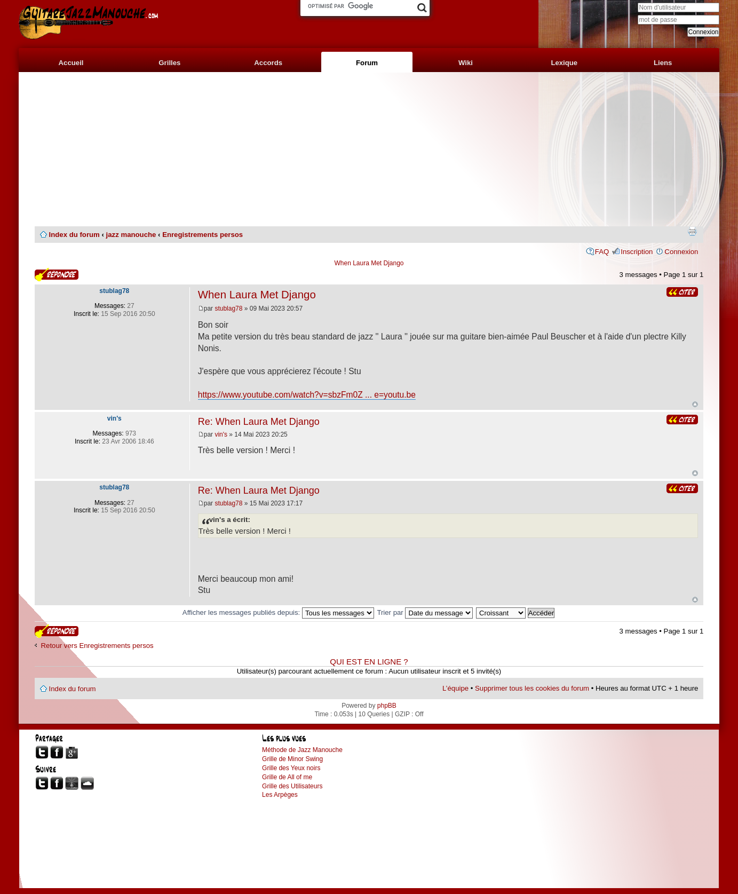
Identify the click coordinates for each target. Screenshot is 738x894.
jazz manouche (131, 235)
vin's (221, 434)
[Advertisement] (369, 149)
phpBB (386, 705)
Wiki (465, 63)
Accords (268, 63)
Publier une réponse (56, 274)
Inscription (637, 252)
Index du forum (74, 235)
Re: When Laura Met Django (259, 421)
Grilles (169, 63)
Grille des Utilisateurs (292, 786)
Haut (695, 404)
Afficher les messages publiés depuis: (278, 612)
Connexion (681, 252)
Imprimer (692, 231)
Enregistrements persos (202, 235)
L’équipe (455, 688)
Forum (367, 63)
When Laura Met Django (368, 263)
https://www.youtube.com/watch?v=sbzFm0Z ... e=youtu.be (307, 394)
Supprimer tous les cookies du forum (532, 688)
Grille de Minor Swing (292, 759)
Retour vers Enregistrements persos (97, 646)
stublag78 (228, 308)
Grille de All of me (287, 777)
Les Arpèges (280, 794)
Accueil (71, 63)
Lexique (564, 63)
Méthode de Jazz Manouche (302, 750)
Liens (663, 63)
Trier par (425, 612)
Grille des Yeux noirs (291, 768)
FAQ (602, 252)
